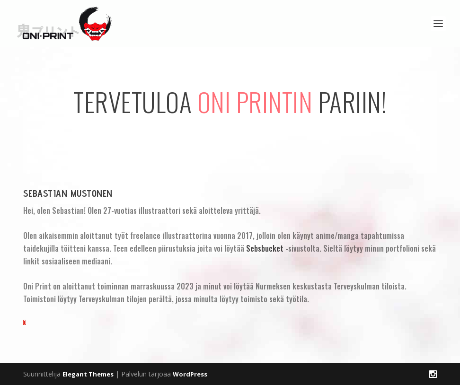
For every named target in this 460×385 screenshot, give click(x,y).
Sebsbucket (264, 248)
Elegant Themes (88, 374)
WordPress (190, 374)
